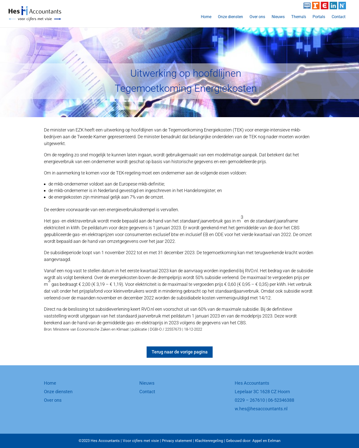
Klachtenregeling (209, 440)
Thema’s (298, 17)
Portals (319, 17)
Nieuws (278, 17)
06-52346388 (281, 400)
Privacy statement (177, 440)
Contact (338, 17)
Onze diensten (230, 17)
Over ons (257, 17)
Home (206, 17)
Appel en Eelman (266, 440)
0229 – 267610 (250, 400)
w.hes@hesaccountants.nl (261, 408)
